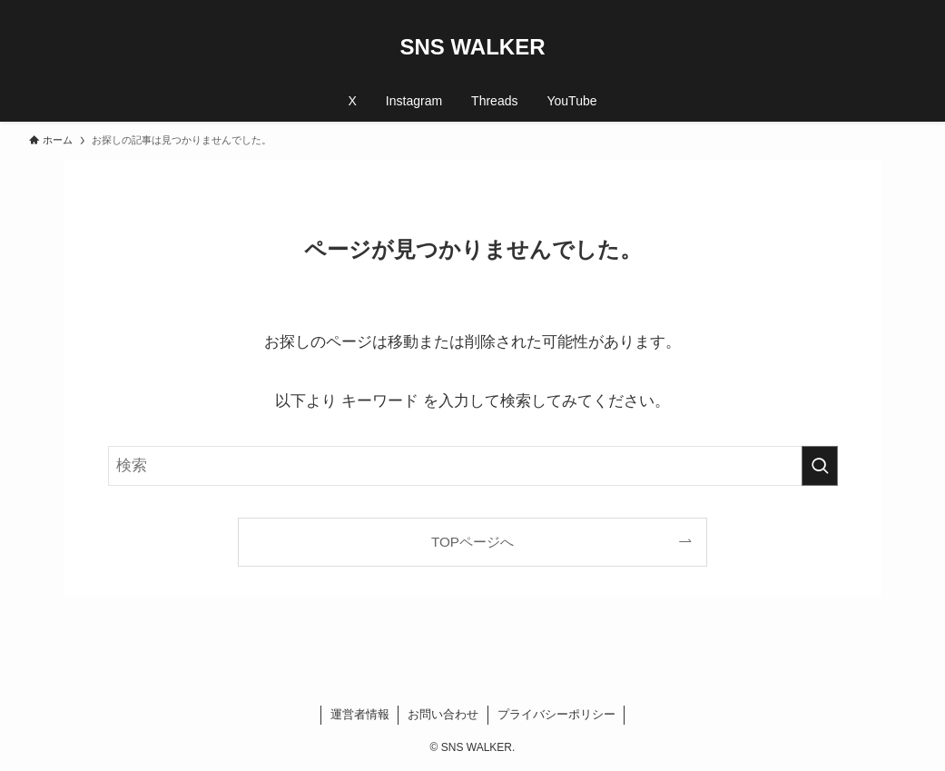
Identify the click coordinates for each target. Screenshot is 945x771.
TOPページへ (472, 541)
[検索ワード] (473, 466)
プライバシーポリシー (556, 714)
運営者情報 (359, 714)
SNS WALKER (472, 47)
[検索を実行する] (820, 466)
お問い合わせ (443, 714)
